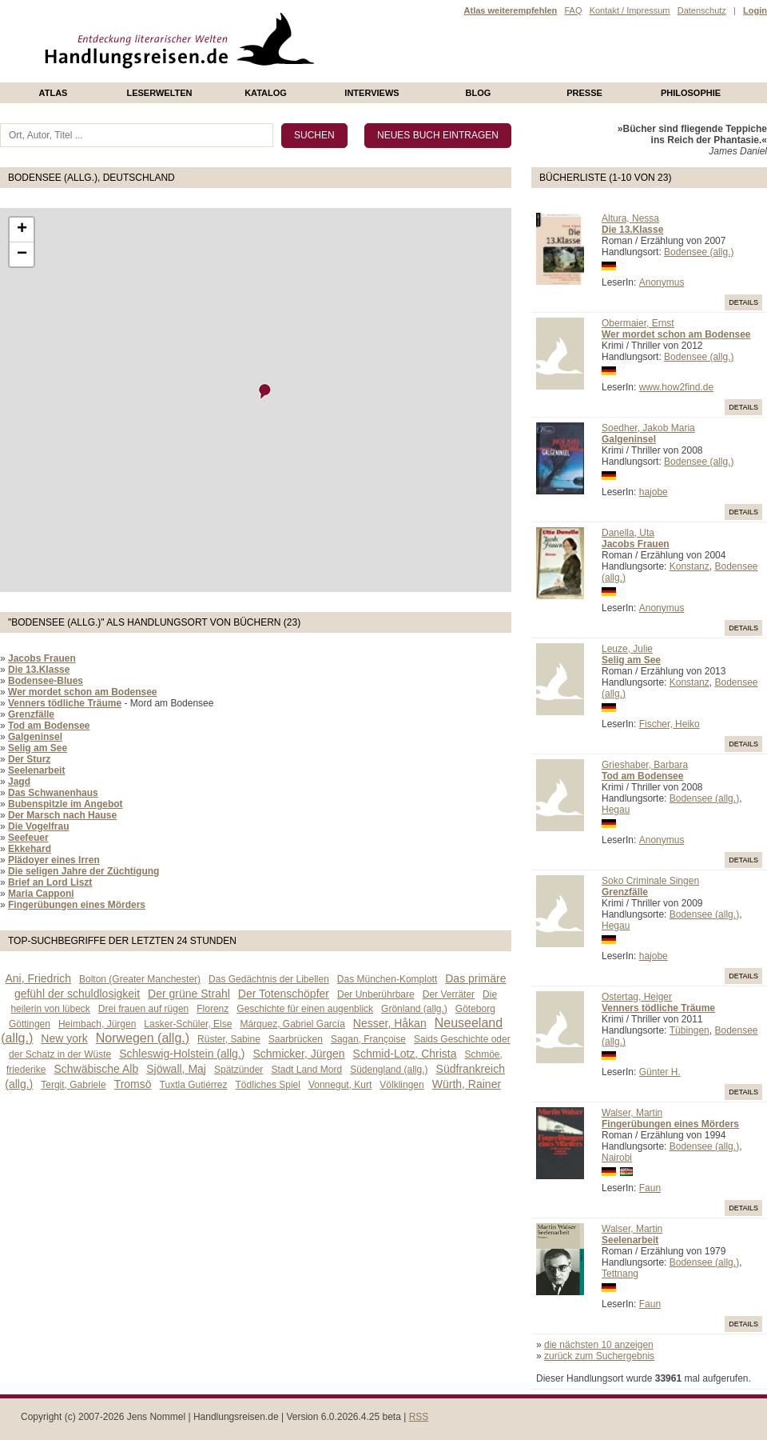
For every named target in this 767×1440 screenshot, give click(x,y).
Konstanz (689, 566)
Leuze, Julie (627, 648)
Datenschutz (702, 10)
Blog (478, 93)
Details (743, 302)
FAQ (573, 10)
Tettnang (620, 1273)
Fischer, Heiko (669, 724)
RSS (419, 1416)
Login (755, 10)
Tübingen (689, 1030)
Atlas (53, 93)
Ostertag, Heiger (637, 996)
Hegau (616, 809)
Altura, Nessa (630, 218)
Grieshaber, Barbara (645, 764)
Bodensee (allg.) (698, 252)
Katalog (265, 93)
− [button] (22, 254)
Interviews (371, 93)
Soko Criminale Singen (650, 880)
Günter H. (660, 1072)
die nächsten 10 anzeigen (599, 1344)
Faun (650, 1188)
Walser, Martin (632, 1112)
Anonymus (662, 282)
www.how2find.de (676, 387)
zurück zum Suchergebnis (599, 1356)
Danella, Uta (628, 532)
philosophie (691, 93)
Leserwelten (159, 93)
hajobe (653, 492)
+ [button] (22, 230)
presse (584, 93)
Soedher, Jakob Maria (648, 428)
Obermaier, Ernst (638, 323)
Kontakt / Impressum (630, 10)
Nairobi (617, 1157)
